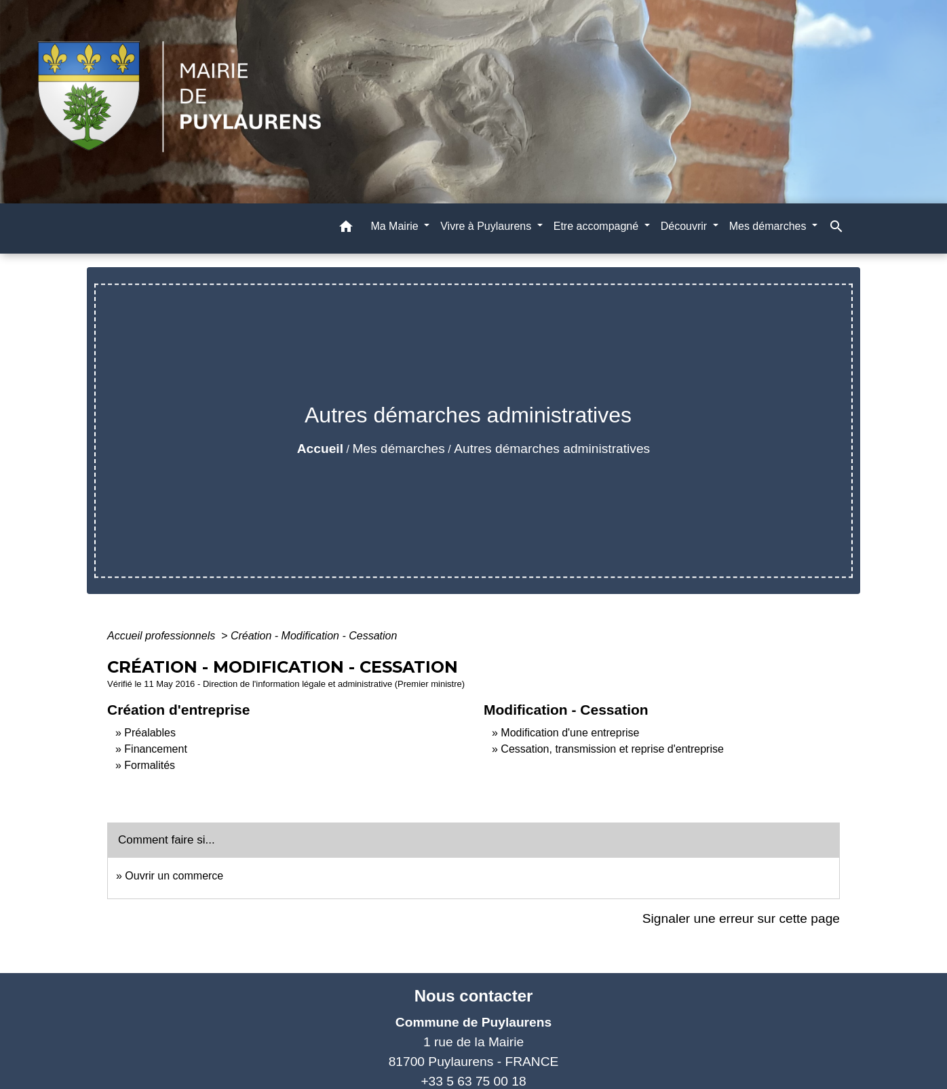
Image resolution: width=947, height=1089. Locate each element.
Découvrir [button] (685, 226)
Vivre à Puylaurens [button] (487, 226)
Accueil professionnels (162, 635)
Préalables (150, 732)
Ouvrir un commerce (174, 876)
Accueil (320, 448)
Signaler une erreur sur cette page (741, 918)
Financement (155, 749)
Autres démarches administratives (552, 448)
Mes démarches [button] (769, 226)
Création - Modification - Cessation (314, 635)
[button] (346, 229)
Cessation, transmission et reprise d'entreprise (612, 749)
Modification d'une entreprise (570, 732)
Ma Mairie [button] (395, 226)
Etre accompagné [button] (598, 226)
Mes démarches (398, 448)
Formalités (149, 765)
